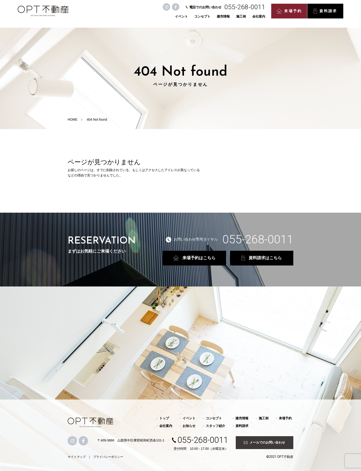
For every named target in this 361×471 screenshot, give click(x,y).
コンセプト (178, 19)
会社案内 (234, 19)
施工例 (216, 19)
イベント (156, 19)
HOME (72, 119)
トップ (164, 418)
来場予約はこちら (194, 258)
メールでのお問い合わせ (264, 442)
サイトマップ (77, 457)
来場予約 (264, 14)
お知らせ (189, 426)
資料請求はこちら (262, 258)
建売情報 (198, 19)
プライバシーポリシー (108, 457)
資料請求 (300, 14)
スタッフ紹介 (215, 426)
